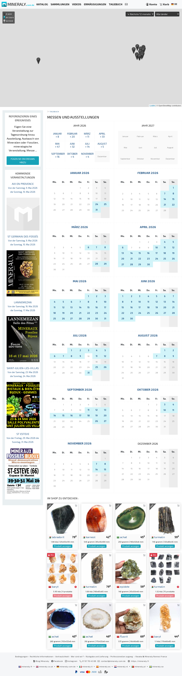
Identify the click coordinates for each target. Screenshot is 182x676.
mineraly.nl (121, 666)
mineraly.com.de (66, 666)
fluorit (122, 636)
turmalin (158, 537)
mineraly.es (103, 666)
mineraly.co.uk (44, 666)
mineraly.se (156, 666)
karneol (89, 537)
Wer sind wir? (77, 656)
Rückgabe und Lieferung (97, 656)
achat (122, 537)
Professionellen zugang (121, 656)
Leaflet (152, 106)
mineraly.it (86, 666)
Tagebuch (54, 111)
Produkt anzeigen (62, 546)
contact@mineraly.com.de (113, 661)
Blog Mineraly (41, 661)
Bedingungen (21, 656)
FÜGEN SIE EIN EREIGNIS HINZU (23, 160)
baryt (53, 586)
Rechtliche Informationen (41, 656)
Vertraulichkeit (62, 656)
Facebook (57, 661)
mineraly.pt (139, 666)
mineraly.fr (26, 666)
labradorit (56, 537)
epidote (123, 586)
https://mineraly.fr (140, 661)
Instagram (71, 661)
